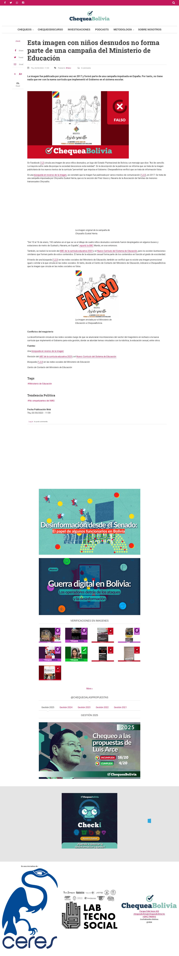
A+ (20, 74)
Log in (31, 422)
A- (15, 74)
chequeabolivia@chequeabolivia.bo (149, 914)
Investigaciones (79, 29)
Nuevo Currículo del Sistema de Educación (117, 251)
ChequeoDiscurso (50, 29)
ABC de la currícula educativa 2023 (76, 251)
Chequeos (25, 29)
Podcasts (102, 29)
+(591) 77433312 (149, 917)
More (88, 688)
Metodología (123, 29)
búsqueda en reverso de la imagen (50, 175)
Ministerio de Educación (40, 383)
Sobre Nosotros (149, 29)
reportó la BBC (86, 245)
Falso (69, 68)
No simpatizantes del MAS (42, 400)
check (18, 41)
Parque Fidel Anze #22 (149, 911)
